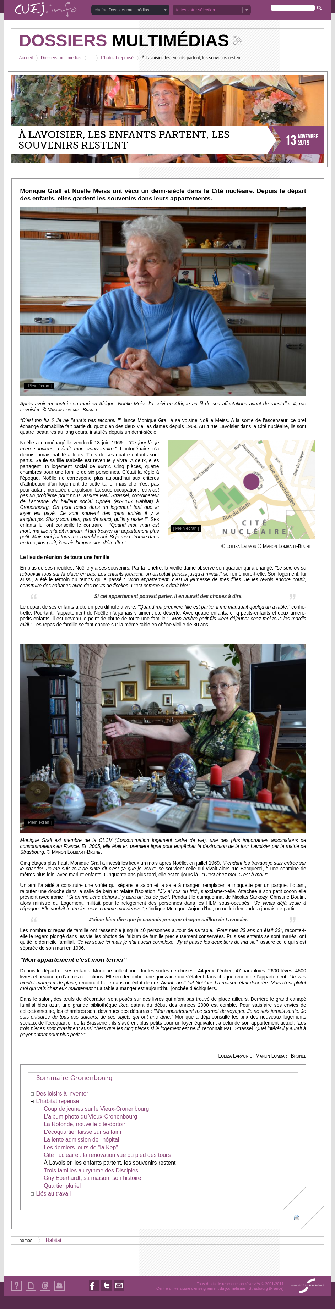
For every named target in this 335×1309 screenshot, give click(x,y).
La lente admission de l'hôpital (81, 1140)
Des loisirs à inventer (62, 1094)
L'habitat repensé (117, 57)
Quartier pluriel (62, 1186)
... (91, 57)
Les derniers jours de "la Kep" (81, 1147)
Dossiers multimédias (129, 9)
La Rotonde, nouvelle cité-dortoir (84, 1124)
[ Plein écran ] (39, 385)
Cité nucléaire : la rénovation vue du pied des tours (107, 1155)
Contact (45, 1290)
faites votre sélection (195, 9)
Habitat (53, 1240)
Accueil (26, 57)
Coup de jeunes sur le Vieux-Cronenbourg (96, 1109)
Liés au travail (53, 1194)
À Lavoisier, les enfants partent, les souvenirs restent (109, 1163)
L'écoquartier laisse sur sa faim (82, 1132)
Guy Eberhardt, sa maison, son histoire (92, 1178)
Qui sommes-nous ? (16, 1290)
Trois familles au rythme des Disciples (91, 1170)
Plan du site (31, 1290)
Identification (59, 1290)
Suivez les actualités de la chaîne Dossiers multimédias (237, 40)
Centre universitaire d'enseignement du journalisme (200, 1288)
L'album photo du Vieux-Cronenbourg (90, 1117)
